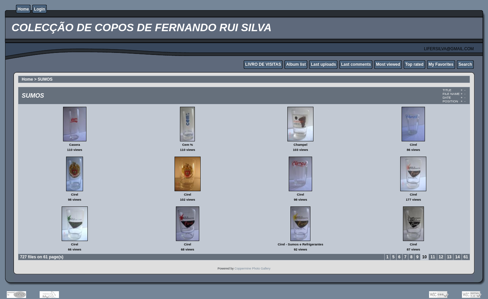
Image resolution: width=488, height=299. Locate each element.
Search (465, 64)
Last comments (356, 64)
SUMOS (45, 79)
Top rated (414, 64)
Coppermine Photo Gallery (252, 268)
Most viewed (388, 64)
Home (23, 9)
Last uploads (323, 64)
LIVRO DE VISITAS (263, 64)
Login (39, 9)
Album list (296, 64)
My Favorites (441, 64)
